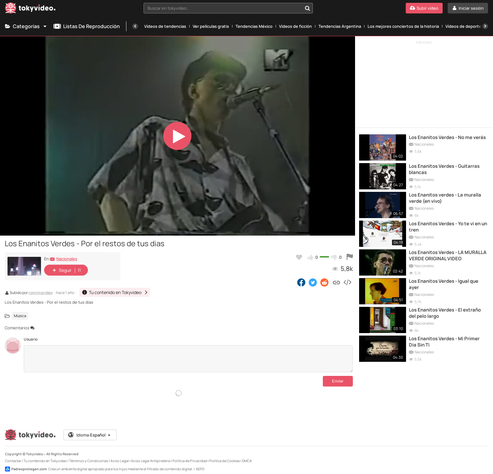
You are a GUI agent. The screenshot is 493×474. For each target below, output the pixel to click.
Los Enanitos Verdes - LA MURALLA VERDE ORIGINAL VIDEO (447, 255)
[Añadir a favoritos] (299, 257)
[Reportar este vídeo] (350, 257)
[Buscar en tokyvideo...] (307, 8)
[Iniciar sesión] (468, 8)
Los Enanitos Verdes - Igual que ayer (443, 284)
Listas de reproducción (86, 26)
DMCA (247, 455)
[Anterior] (135, 26)
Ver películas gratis (211, 26)
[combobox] (228, 8)
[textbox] (223, 8)
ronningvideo (40, 293)
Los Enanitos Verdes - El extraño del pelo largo (445, 313)
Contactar (13, 455)
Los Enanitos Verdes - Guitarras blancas (444, 169)
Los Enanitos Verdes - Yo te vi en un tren (448, 227)
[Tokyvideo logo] (30, 9)
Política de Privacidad (189, 455)
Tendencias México (254, 26)
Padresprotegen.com (26, 464)
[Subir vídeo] (424, 8)
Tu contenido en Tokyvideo (45, 455)
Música (20, 315)
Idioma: (89, 430)
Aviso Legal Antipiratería (150, 455)
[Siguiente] (485, 26)
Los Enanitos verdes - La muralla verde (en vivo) (445, 198)
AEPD (200, 464)
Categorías (26, 26)
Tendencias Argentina (339, 26)
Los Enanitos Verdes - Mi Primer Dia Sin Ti (444, 342)
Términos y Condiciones (88, 455)
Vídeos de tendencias (165, 26)
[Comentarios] (188, 358)
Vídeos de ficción (295, 26)
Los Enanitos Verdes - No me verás (447, 137)
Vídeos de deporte (463, 26)
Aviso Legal (119, 455)
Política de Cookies (224, 455)
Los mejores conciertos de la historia (403, 26)
